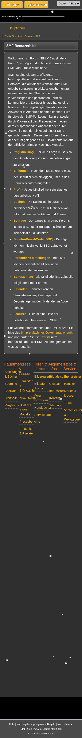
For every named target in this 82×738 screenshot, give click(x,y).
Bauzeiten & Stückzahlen (26, 385)
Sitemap (54, 405)
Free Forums (47, 733)
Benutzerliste (23, 276)
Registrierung (23, 152)
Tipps (67, 402)
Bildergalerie (41, 376)
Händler (69, 383)
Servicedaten (41, 414)
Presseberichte (26, 421)
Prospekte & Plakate (26, 431)
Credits (45, 337)
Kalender (20, 289)
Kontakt (54, 398)
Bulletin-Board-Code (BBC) (33, 239)
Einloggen (20, 170)
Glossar (54, 383)
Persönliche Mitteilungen (31, 258)
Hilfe (11, 724)
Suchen (19, 201)
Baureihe (11, 383)
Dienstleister (71, 376)
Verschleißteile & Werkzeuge (71, 414)
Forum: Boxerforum (41, 398)
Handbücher (41, 407)
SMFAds (32, 733)
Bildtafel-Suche (40, 386)
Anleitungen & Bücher (12, 374)
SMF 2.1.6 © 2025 (30, 728)
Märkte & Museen (70, 393)
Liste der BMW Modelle (25, 409)
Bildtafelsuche (56, 376)
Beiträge (19, 220)
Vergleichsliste (12, 405)
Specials (10, 391)
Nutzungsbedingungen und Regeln (35, 724)
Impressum (56, 391)
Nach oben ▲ (65, 724)
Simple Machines (52, 728)
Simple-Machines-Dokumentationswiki (47, 332)
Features (19, 314)
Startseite (11, 398)
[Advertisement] (40, 566)
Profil (17, 189)
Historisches (26, 397)
